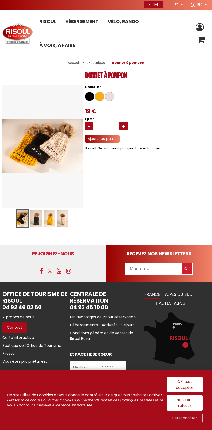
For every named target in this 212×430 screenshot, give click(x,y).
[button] (201, 40)
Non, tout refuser (184, 402)
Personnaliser (184, 418)
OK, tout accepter (184, 384)
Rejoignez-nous (53, 253)
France (152, 294)
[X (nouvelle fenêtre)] (50, 271)
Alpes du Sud (178, 294)
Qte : (89, 119)
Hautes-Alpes (170, 303)
